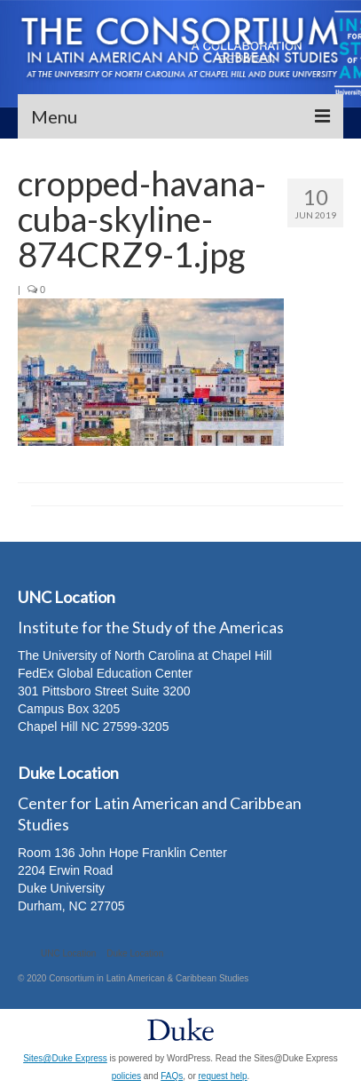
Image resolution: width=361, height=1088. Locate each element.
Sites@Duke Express (65, 1058)
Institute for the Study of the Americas (151, 627)
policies (126, 1076)
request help (223, 1076)
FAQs (172, 1076)
